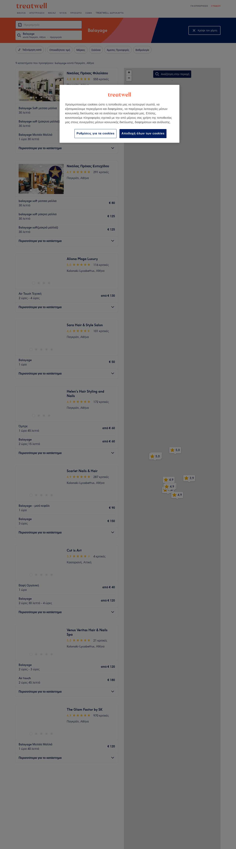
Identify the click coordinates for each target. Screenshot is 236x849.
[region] (119, 114)
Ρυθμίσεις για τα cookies (95, 133)
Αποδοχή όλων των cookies (143, 133)
